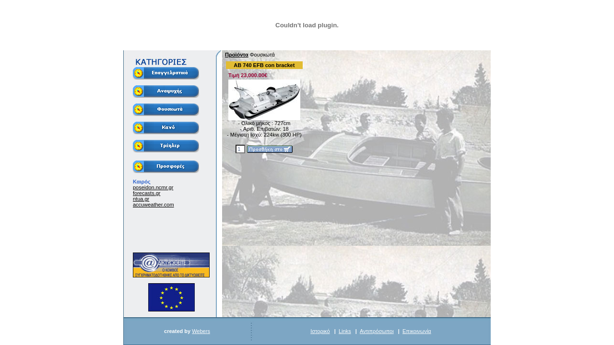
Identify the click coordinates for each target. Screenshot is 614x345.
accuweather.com (153, 204)
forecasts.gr (146, 193)
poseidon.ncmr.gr (153, 187)
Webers (201, 331)
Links (345, 331)
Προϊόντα (236, 55)
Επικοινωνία (416, 331)
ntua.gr (141, 199)
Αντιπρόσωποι (377, 331)
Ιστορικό (320, 331)
